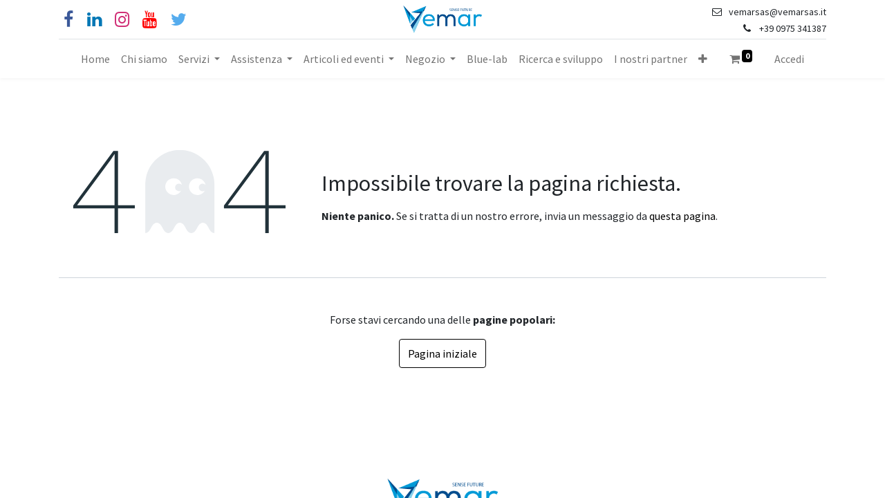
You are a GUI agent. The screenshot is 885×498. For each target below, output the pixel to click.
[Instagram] (122, 19)
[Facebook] (68, 19)
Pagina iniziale (442, 353)
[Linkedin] (94, 19)
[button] (703, 59)
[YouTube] (150, 19)
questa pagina (682, 216)
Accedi (789, 59)
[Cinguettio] (178, 19)
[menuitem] (95, 59)
